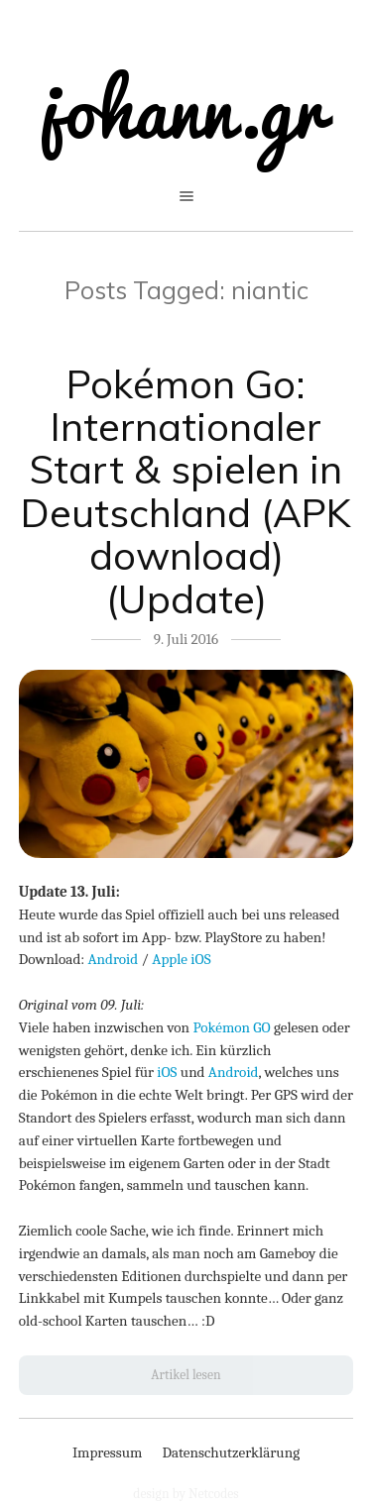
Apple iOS (181, 959)
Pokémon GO (231, 1027)
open (186, 196)
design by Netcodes (185, 1493)
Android (113, 959)
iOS (167, 1072)
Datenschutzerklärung (231, 1452)
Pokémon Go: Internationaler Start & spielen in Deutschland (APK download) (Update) (186, 491)
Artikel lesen (185, 1374)
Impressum (107, 1452)
